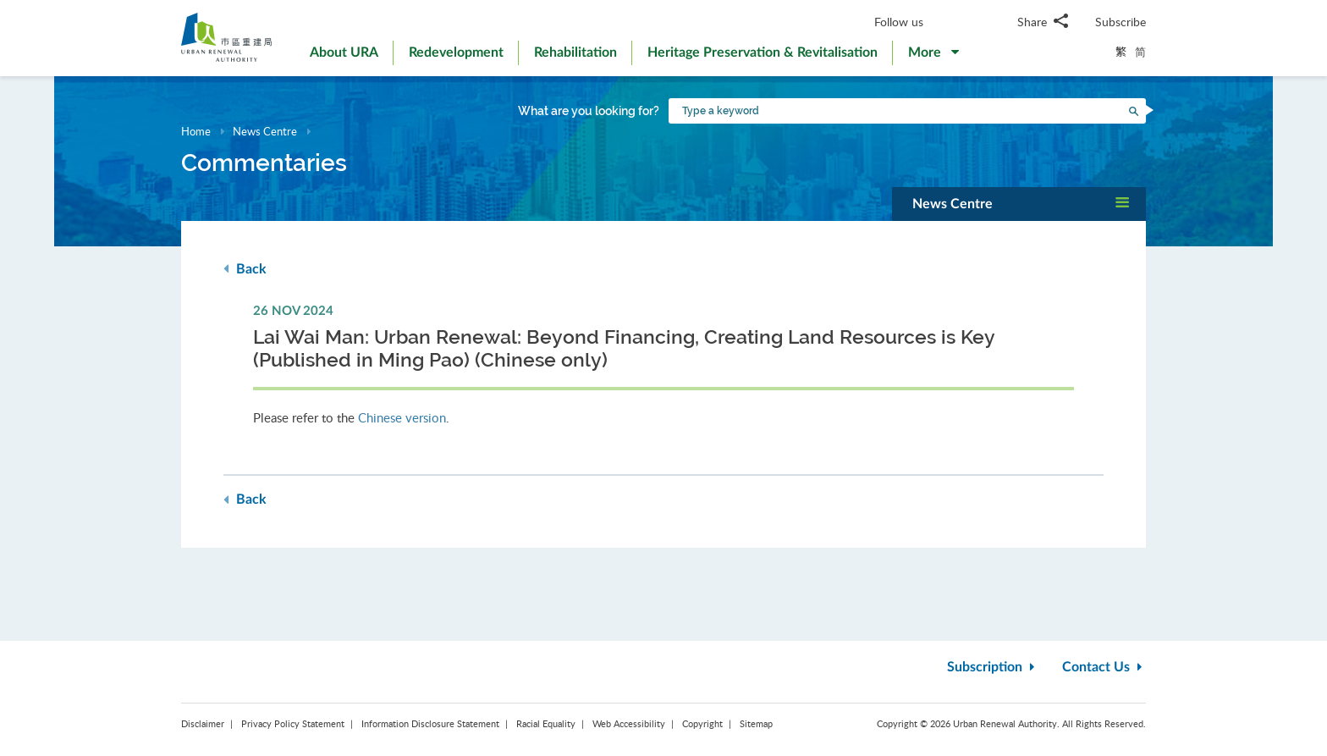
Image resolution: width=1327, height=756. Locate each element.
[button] (933, 56)
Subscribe (1120, 22)
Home (196, 131)
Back (245, 269)
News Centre (265, 131)
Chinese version (402, 417)
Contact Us (1104, 667)
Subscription (992, 667)
